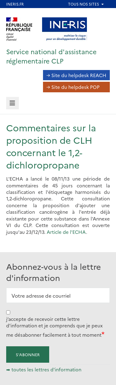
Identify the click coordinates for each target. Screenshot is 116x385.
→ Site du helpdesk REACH (76, 75)
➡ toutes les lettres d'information (43, 369)
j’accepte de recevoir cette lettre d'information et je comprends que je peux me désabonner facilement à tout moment (54, 327)
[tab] (12, 103)
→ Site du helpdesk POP (73, 87)
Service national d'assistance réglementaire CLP (51, 56)
